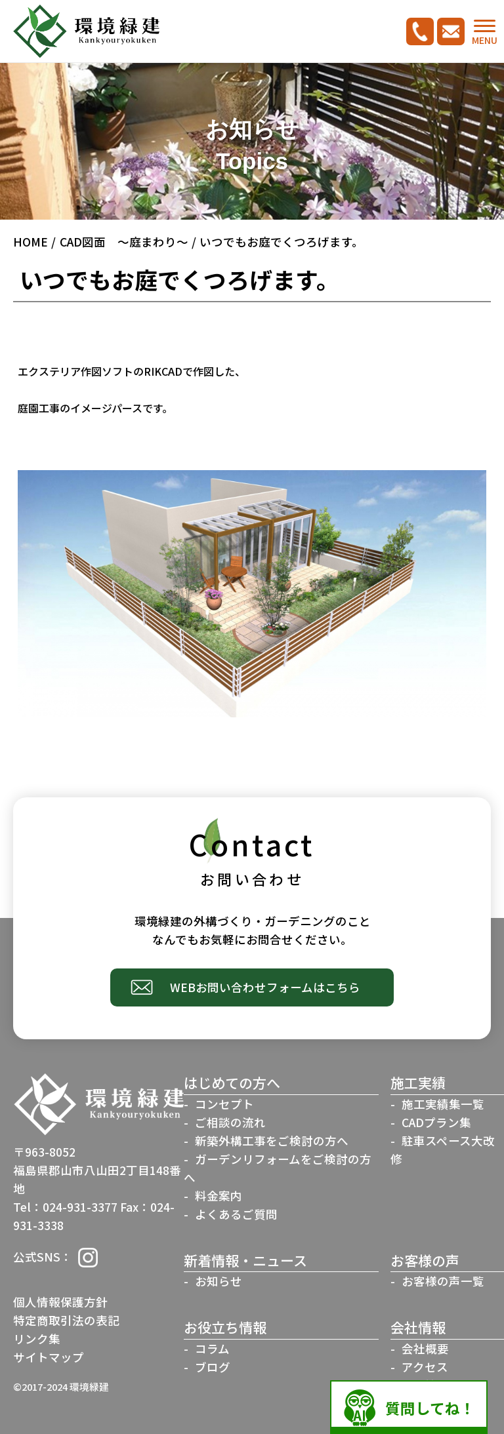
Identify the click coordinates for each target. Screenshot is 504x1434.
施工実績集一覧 (443, 1104)
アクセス (425, 1367)
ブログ (212, 1367)
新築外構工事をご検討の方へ (271, 1140)
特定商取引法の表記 (66, 1320)
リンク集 (36, 1338)
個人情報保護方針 (60, 1302)
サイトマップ (48, 1357)
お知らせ (218, 1281)
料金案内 (218, 1195)
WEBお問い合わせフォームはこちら (265, 987)
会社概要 (425, 1348)
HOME (30, 241)
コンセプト (224, 1104)
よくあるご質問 (236, 1214)
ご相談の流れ (230, 1122)
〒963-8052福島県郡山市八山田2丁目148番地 (97, 1170)
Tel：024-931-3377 (65, 1207)
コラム (212, 1348)
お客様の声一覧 (443, 1281)
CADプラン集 (436, 1122)
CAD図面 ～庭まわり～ (124, 241)
